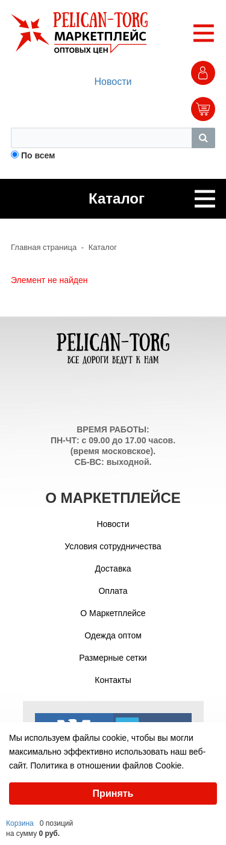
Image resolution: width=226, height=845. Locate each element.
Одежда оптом (113, 635)
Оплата (112, 591)
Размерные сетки (112, 658)
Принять (113, 793)
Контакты (113, 680)
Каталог (103, 247)
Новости (113, 81)
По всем (38, 155)
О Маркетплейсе (112, 613)
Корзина (20, 823)
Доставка (113, 568)
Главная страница (44, 247)
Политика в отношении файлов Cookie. (107, 765)
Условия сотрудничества (112, 546)
